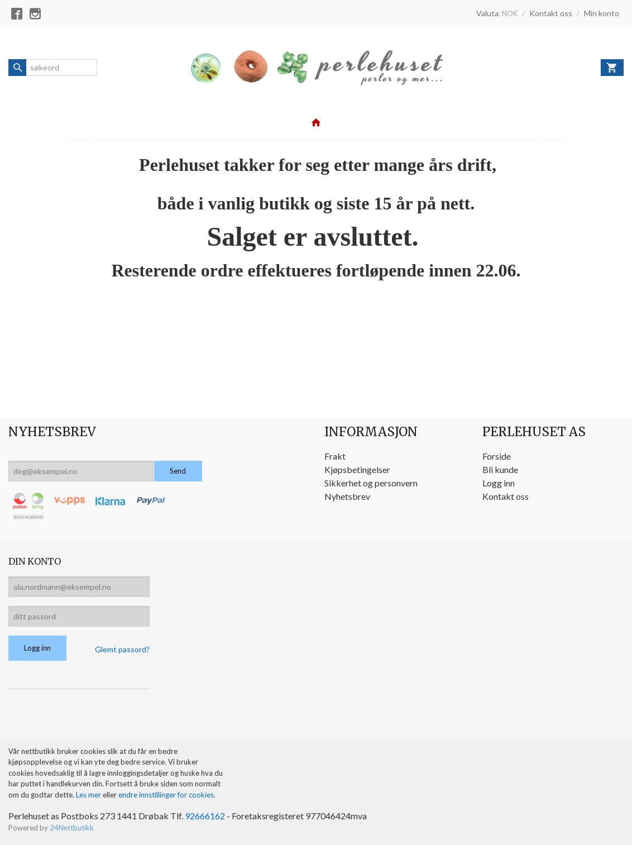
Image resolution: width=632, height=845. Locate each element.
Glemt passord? (122, 649)
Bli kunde (500, 469)
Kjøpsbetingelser (357, 469)
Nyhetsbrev (347, 496)
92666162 (205, 815)
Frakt (335, 456)
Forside (496, 456)
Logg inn (498, 483)
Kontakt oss (505, 496)
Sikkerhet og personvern (371, 483)
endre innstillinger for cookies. (167, 794)
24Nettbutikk (72, 827)
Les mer (89, 794)
